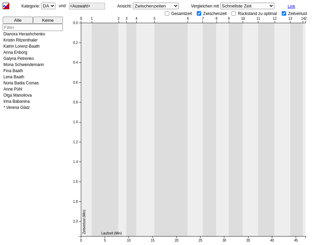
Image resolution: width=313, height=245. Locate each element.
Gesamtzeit (181, 13)
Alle (17, 20)
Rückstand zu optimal (257, 13)
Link (291, 6)
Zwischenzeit (215, 13)
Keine (48, 20)
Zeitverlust (297, 13)
